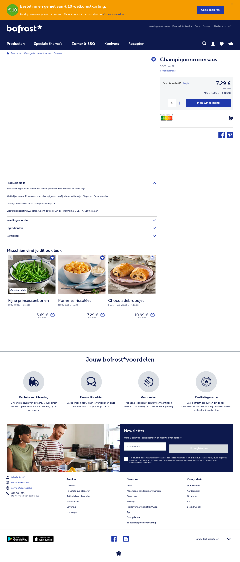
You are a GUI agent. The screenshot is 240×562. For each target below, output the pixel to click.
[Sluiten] (232, 4)
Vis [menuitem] (188, 500)
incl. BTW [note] (42, 319)
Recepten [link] (136, 44)
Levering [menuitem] (71, 505)
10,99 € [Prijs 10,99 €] (139, 315)
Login (186, 83)
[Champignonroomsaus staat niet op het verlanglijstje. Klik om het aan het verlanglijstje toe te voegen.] (152, 60)
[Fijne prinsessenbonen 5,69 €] (32, 293)
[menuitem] (16, 45)
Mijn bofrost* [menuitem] (16, 477)
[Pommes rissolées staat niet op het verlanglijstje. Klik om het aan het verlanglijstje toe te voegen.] (102, 258)
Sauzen (58, 53)
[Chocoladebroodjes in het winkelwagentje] (151, 315)
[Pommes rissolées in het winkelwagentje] (101, 315)
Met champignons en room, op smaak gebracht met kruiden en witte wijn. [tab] (46, 188)
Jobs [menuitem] (197, 26)
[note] (32, 302)
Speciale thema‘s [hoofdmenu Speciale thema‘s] (48, 44)
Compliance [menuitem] (133, 515)
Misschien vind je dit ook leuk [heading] (34, 250)
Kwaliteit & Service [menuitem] (182, 26)
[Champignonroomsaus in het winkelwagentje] (208, 103)
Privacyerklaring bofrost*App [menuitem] (142, 505)
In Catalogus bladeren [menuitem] (78, 489)
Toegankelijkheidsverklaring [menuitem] (141, 521)
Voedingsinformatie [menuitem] (159, 26)
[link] (41, 29)
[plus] (179, 103)
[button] (210, 10)
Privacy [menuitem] (130, 500)
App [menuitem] (129, 510)
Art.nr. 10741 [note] (167, 65)
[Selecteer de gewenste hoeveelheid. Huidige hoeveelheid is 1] (172, 103)
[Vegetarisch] (230, 118)
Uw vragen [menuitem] (72, 510)
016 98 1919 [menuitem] (15, 493)
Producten (16, 53)
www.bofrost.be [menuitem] (18, 482)
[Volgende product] (151, 258)
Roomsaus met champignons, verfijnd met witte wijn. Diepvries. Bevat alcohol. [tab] (58, 196)
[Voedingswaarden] (167, 117)
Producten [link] (16, 44)
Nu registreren (215, 447)
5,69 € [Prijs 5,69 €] (40, 315)
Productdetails (168, 70)
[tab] (213, 43)
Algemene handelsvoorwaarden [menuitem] (144, 489)
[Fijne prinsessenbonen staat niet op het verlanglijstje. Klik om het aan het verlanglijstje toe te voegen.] (52, 258)
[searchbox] (156, 43)
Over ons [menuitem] (132, 494)
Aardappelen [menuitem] (193, 489)
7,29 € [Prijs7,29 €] (223, 83)
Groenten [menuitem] (192, 494)
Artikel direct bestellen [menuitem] (79, 494)
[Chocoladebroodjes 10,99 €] (132, 293)
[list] (120, 393)
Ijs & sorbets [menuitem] (193, 484)
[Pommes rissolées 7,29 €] (82, 293)
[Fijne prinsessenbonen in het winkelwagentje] (51, 315)
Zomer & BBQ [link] (83, 44)
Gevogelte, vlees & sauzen (38, 53)
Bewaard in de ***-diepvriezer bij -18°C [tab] (32, 203)
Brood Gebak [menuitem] (194, 505)
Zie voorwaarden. (114, 14)
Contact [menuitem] (207, 26)
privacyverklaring (195, 460)
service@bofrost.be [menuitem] (19, 487)
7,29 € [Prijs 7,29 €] (90, 315)
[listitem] (18, 290)
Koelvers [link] (111, 44)
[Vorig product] (11, 258)
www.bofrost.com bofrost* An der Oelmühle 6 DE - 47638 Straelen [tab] (52, 210)
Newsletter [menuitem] (73, 500)
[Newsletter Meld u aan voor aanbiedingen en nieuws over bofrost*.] (176, 449)
